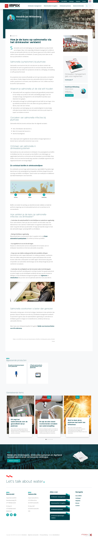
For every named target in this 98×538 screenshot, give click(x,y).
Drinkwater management (34, 6)
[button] (90, 1)
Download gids (69, 80)
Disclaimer (24, 535)
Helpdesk (78, 1)
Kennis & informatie (78, 6)
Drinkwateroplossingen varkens (60, 516)
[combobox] (89, 6)
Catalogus (71, 1)
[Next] (89, 416)
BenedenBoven (56, 535)
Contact (84, 1)
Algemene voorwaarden (33, 535)
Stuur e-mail (69, 95)
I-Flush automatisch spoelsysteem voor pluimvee (36, 366)
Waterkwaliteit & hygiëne (50, 6)
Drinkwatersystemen (65, 6)
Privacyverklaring (44, 535)
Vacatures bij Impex (52, 1)
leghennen (44, 275)
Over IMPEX (64, 1)
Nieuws (77, 503)
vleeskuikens (14, 278)
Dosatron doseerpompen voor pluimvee (16, 366)
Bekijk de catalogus (13, 460)
